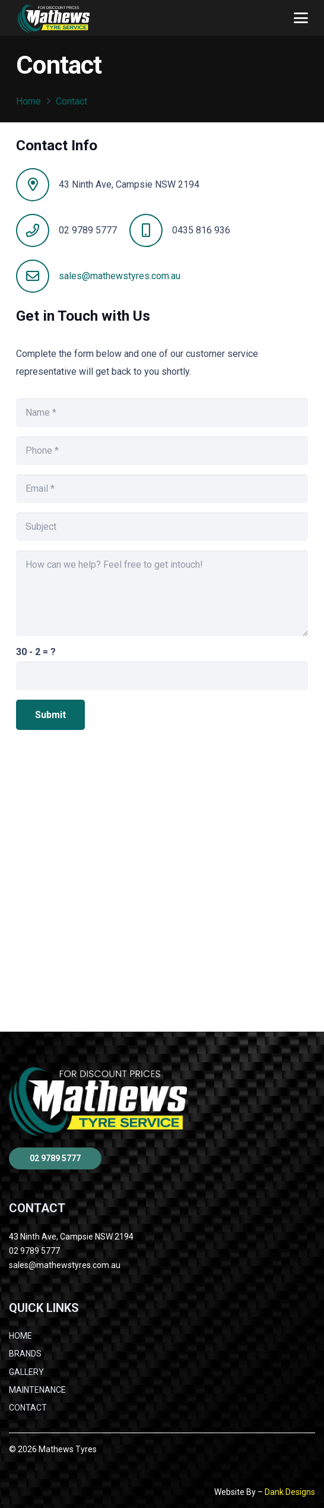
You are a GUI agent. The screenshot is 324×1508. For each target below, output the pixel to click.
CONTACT (28, 1407)
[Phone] (161, 451)
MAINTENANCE (37, 1390)
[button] (301, 18)
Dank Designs (290, 1492)
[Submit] (50, 715)
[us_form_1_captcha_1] (161, 676)
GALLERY (26, 1372)
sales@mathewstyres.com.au (119, 276)
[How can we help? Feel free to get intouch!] (161, 593)
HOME (20, 1336)
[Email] (161, 489)
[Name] (161, 413)
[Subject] (161, 527)
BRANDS (25, 1353)
